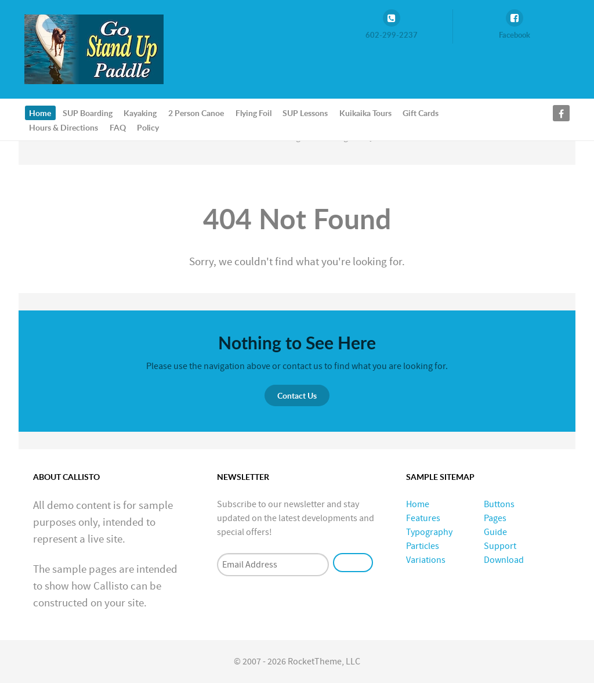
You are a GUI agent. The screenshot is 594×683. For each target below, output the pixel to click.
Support (500, 546)
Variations (426, 560)
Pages (495, 518)
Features (423, 518)
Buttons (499, 504)
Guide (495, 532)
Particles (422, 546)
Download (504, 560)
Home (417, 504)
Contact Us (297, 395)
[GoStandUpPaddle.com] (94, 49)
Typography (429, 532)
